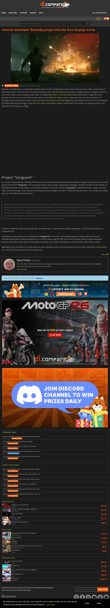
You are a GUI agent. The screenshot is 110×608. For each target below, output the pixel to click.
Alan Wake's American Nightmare (60, 100)
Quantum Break (39, 100)
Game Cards (13, 13)
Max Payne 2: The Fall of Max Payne (62, 95)
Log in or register (99, 13)
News (41, 13)
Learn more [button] (50, 604)
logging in (39, 278)
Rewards (33, 13)
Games (3, 13)
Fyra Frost (22, 86)
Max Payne (60, 92)
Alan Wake (57, 97)
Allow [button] (99, 603)
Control (98, 247)
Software (23, 13)
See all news (22, 269)
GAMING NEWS (11, 85)
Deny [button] (87, 603)
